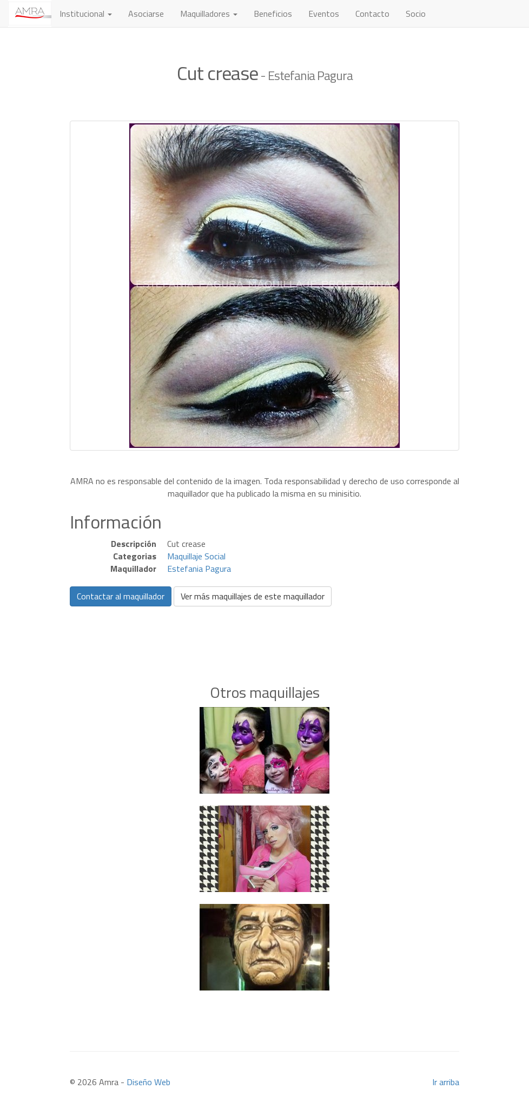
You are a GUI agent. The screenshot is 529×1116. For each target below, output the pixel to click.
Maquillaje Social (196, 556)
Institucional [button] (85, 13)
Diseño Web (148, 1081)
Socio (416, 13)
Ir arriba (445, 1081)
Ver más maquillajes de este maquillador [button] (253, 596)
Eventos (323, 13)
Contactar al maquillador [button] (120, 596)
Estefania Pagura (199, 568)
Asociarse (146, 13)
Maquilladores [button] (208, 13)
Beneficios (273, 13)
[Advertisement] (264, 628)
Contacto (372, 13)
